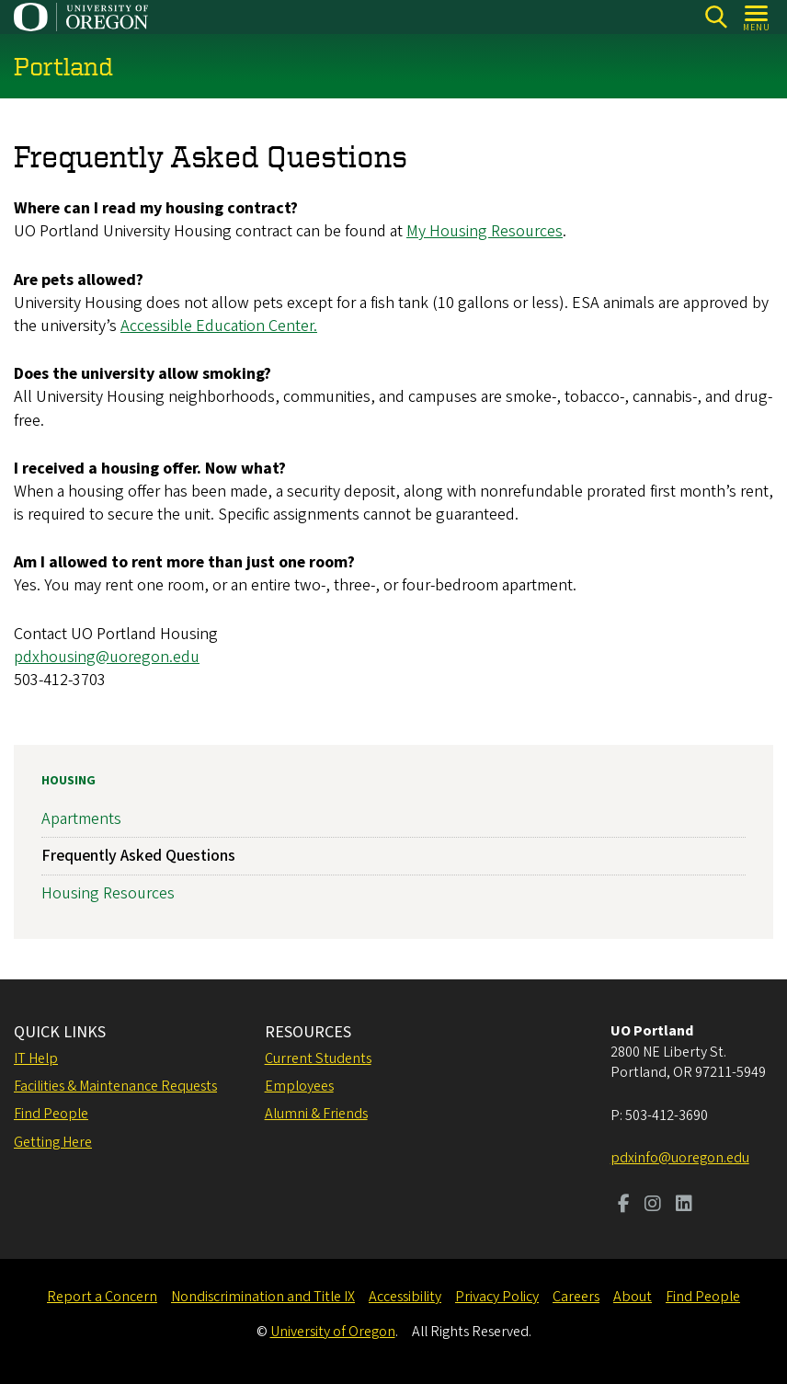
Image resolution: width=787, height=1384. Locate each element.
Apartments (81, 818)
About (632, 1297)
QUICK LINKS (60, 1032)
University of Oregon (332, 1331)
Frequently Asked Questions (138, 855)
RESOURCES (308, 1032)
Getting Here (53, 1142)
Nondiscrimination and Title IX (263, 1297)
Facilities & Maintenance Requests (115, 1086)
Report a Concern (102, 1297)
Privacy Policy (497, 1297)
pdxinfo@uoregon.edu (679, 1158)
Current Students (318, 1058)
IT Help (36, 1058)
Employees (299, 1086)
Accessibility (405, 1297)
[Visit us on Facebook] (623, 1205)
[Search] (715, 17)
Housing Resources (108, 892)
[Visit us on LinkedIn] (684, 1205)
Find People (51, 1114)
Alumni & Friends (316, 1114)
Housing (68, 781)
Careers (576, 1297)
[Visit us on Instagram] (652, 1205)
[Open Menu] (757, 17)
